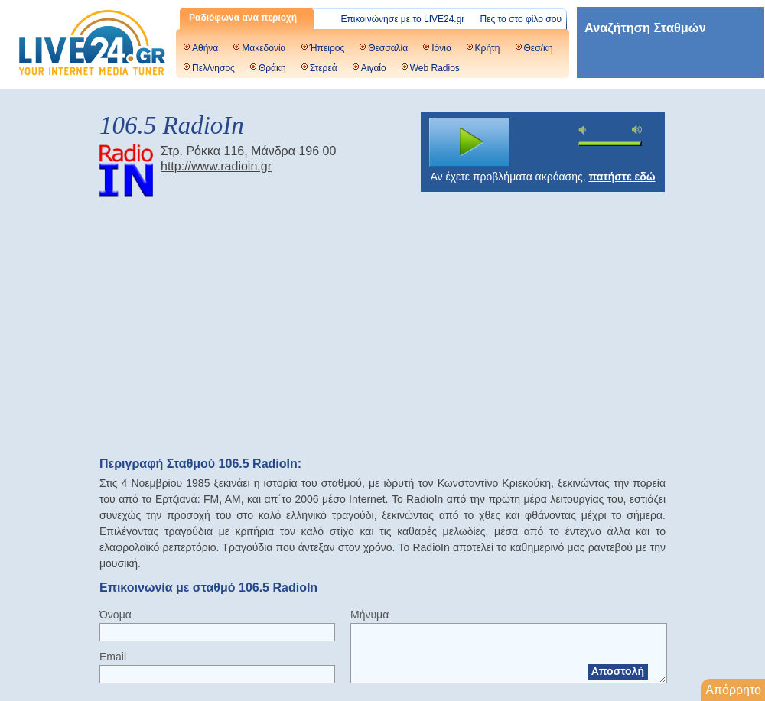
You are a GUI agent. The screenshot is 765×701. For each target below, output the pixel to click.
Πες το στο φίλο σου (521, 19)
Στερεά (323, 68)
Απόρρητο (733, 689)
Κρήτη (487, 48)
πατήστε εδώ (622, 176)
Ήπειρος (327, 48)
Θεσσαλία (388, 48)
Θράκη (272, 68)
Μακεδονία (263, 48)
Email (112, 657)
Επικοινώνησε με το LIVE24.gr (403, 19)
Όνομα (115, 615)
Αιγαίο (373, 68)
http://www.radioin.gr (216, 166)
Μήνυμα (369, 615)
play (469, 142)
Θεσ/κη (538, 48)
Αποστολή (617, 671)
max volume (637, 129)
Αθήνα (205, 48)
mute (584, 130)
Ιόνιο (441, 48)
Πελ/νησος (213, 68)
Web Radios (435, 68)
